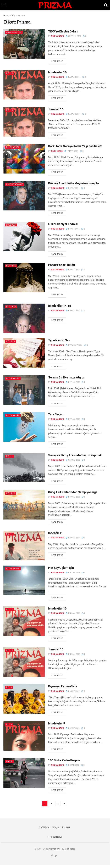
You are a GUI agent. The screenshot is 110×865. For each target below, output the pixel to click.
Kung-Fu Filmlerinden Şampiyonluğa (72, 492)
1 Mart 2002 (72, 691)
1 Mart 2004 (71, 151)
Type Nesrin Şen (59, 340)
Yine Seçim (55, 414)
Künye (56, 827)
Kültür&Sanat (14, 184)
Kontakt (66, 827)
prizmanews (57, 36)
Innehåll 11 (55, 533)
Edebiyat (11, 225)
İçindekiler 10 (57, 608)
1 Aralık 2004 (73, 77)
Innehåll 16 (55, 109)
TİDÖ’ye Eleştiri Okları (63, 31)
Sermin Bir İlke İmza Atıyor (66, 377)
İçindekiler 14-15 (59, 306)
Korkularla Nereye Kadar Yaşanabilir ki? (75, 146)
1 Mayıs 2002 (73, 460)
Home (6, 15)
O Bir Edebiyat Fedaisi (63, 224)
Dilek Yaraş (57, 151)
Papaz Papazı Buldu (61, 265)
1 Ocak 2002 (72, 765)
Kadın (9, 761)
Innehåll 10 (55, 649)
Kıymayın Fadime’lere (62, 686)
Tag (13, 15)
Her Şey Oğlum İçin (61, 568)
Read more (57, 61)
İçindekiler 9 (56, 723)
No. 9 (9, 687)
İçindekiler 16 (57, 72)
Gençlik (10, 341)
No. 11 (9, 456)
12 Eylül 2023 (73, 36)
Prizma (21, 15)
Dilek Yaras (13, 147)
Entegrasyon (14, 32)
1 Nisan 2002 (73, 572)
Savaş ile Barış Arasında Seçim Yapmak (75, 455)
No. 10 (9, 609)
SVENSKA (44, 827)
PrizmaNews (54, 849)
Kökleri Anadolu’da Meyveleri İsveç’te (74, 183)
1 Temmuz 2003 (74, 345)
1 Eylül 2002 (73, 382)
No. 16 (9, 73)
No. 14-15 (11, 266)
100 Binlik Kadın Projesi (64, 760)
